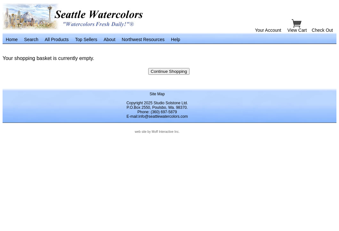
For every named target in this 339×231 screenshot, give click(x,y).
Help (175, 39)
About (110, 39)
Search (31, 39)
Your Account (268, 30)
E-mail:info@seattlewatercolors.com (157, 116)
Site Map (157, 94)
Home (12, 39)
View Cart (297, 30)
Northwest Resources (143, 39)
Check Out (322, 30)
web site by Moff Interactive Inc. (157, 131)
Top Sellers (86, 39)
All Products (57, 39)
